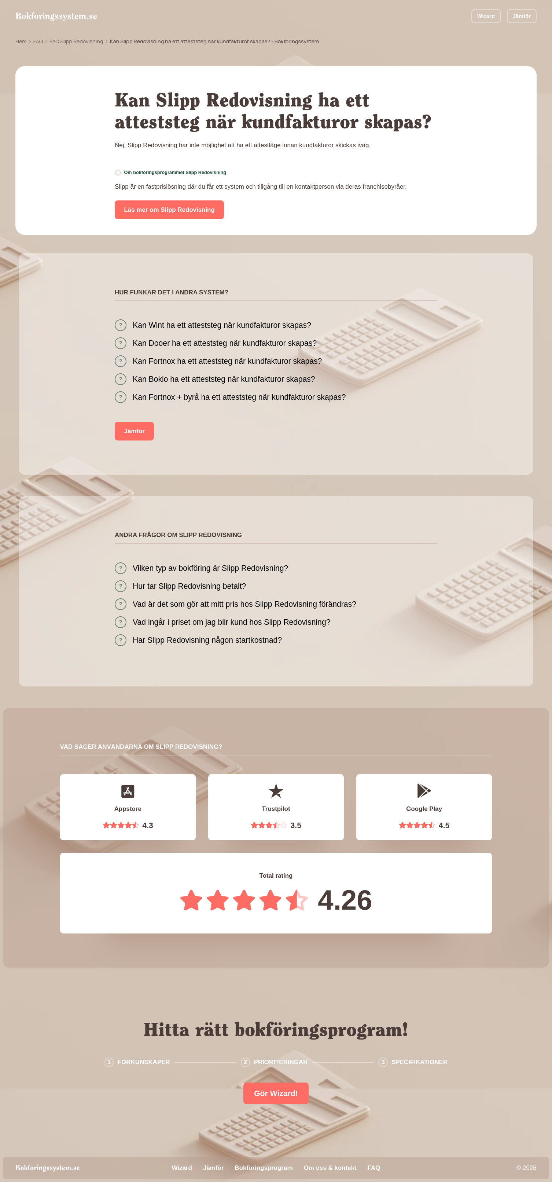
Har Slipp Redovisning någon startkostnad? (207, 640)
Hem (20, 41)
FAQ (38, 41)
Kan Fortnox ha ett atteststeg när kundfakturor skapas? (227, 361)
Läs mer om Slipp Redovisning (169, 209)
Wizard (486, 16)
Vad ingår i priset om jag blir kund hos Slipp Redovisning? (231, 622)
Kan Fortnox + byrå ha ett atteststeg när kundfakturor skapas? (239, 397)
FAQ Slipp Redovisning (76, 41)
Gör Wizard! (276, 1093)
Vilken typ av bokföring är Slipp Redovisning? (210, 568)
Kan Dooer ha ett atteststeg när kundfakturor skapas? (225, 343)
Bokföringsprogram (264, 1167)
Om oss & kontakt (330, 1167)
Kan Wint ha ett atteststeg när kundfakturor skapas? (222, 325)
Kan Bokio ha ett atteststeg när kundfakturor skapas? (224, 379)
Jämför (522, 16)
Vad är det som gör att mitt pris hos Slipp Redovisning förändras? (244, 604)
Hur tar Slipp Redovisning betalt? (189, 586)
